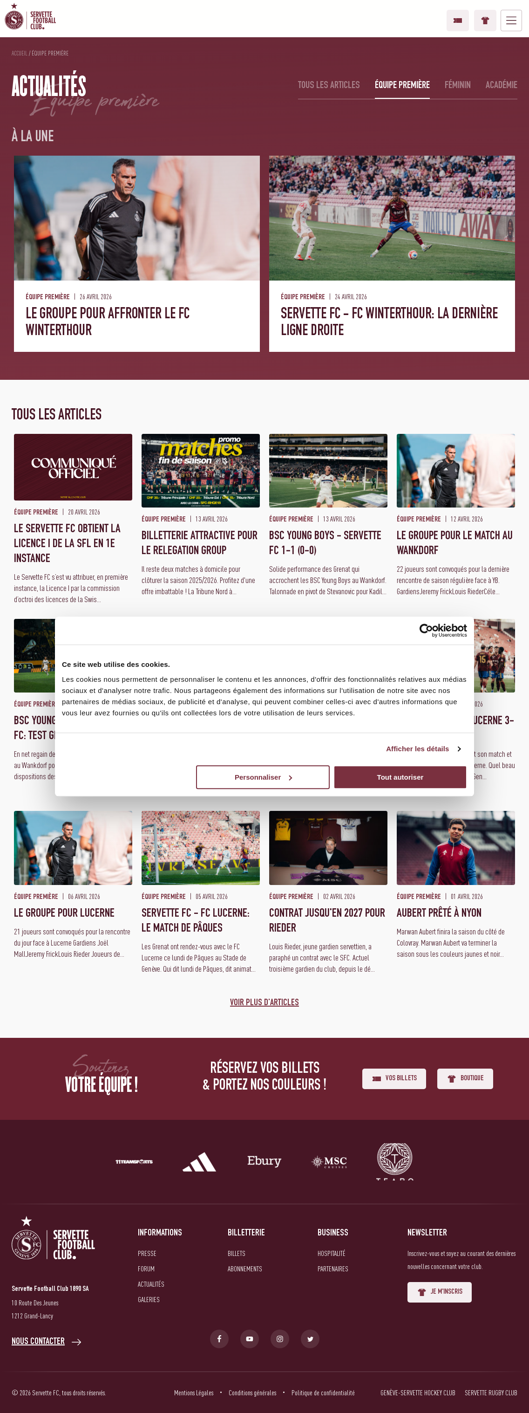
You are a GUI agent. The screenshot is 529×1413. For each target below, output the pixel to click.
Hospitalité (332, 1253)
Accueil (19, 53)
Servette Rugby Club (491, 1392)
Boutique (485, 20)
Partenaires (333, 1268)
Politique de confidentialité (323, 1392)
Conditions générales (252, 1392)
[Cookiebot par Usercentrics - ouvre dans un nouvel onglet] (426, 631)
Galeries (149, 1299)
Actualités (151, 1284)
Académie (501, 86)
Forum (146, 1268)
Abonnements (245, 1268)
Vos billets (458, 20)
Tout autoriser (400, 777)
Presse (147, 1253)
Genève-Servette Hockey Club (417, 1392)
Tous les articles (329, 86)
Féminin (458, 86)
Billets (236, 1253)
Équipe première (402, 86)
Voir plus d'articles (264, 1003)
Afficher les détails (417, 749)
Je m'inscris (439, 1292)
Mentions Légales (193, 1392)
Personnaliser (263, 777)
